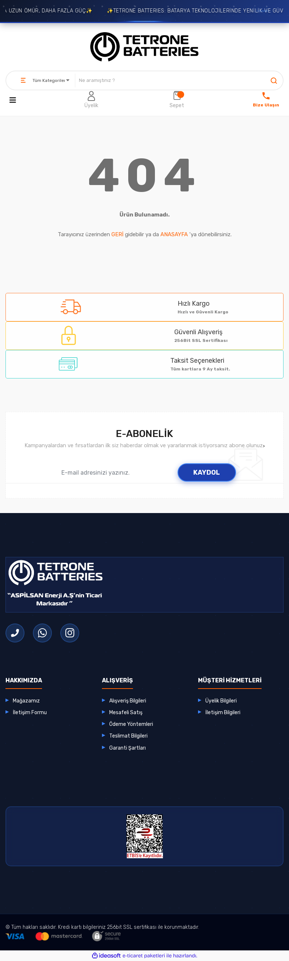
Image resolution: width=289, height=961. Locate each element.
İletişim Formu (30, 712)
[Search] (179, 80)
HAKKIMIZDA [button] (23, 680)
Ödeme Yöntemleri (131, 724)
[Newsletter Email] (101, 472)
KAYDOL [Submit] (206, 472)
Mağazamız (26, 701)
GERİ (117, 234)
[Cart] (177, 100)
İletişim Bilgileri (222, 712)
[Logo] (144, 46)
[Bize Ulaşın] (266, 100)
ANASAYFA (174, 234)
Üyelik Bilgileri (221, 701)
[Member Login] (91, 100)
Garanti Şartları (127, 748)
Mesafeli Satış (125, 712)
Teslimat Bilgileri (128, 736)
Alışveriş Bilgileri (127, 701)
